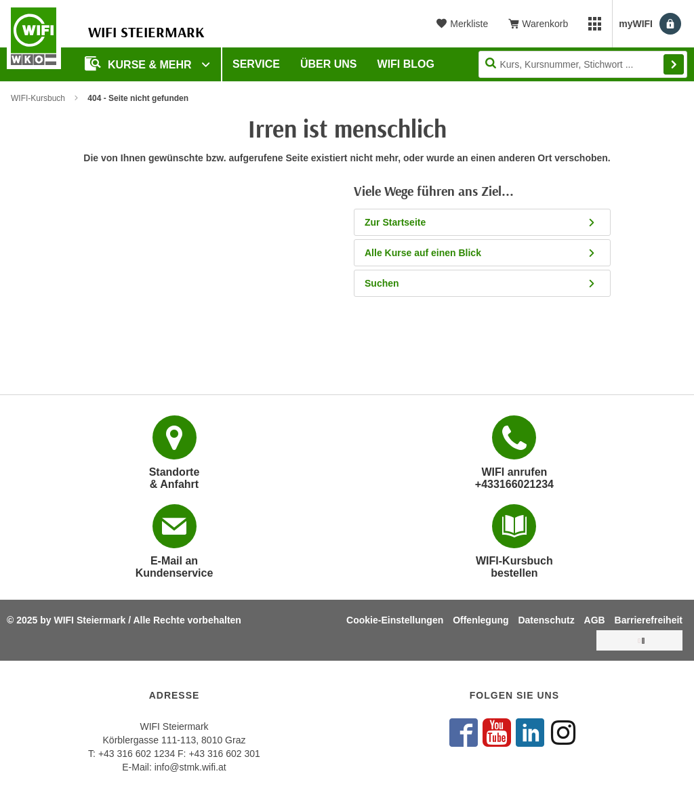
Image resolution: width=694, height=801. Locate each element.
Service (256, 64)
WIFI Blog (405, 64)
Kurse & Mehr (140, 63)
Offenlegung (480, 620)
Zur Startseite (484, 222)
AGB (594, 620)
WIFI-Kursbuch (38, 98)
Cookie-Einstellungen (394, 620)
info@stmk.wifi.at (190, 767)
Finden (674, 64)
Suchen (484, 283)
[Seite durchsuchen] (582, 64)
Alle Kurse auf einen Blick (484, 252)
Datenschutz (546, 620)
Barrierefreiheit (648, 620)
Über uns (328, 64)
